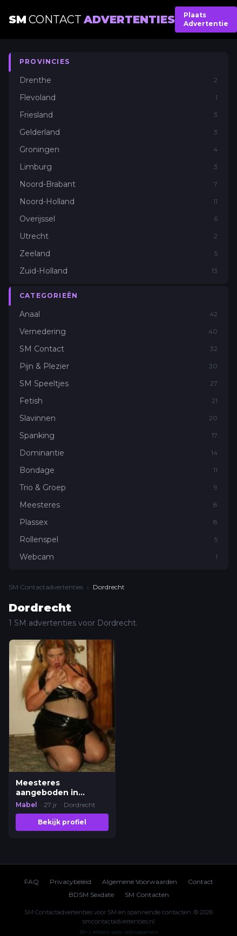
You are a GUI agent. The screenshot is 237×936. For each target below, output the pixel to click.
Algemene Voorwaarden (139, 881)
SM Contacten (147, 894)
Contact (200, 881)
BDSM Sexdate (91, 894)
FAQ (31, 881)
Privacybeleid (70, 881)
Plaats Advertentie (206, 19)
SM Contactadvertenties (46, 587)
